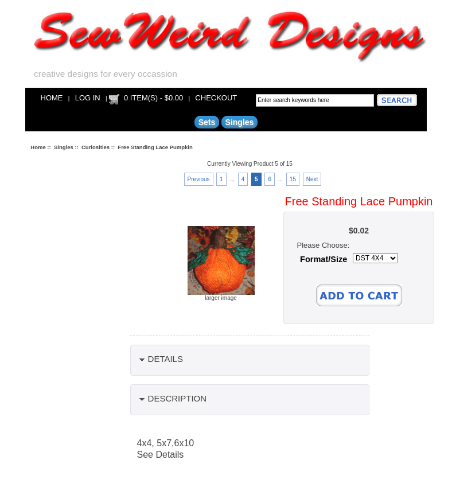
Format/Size (323, 259)
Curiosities (95, 147)
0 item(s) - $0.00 (153, 97)
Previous (199, 179)
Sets (207, 122)
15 (293, 179)
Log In (87, 97)
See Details (160, 454)
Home (52, 97)
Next (312, 179)
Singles (63, 147)
